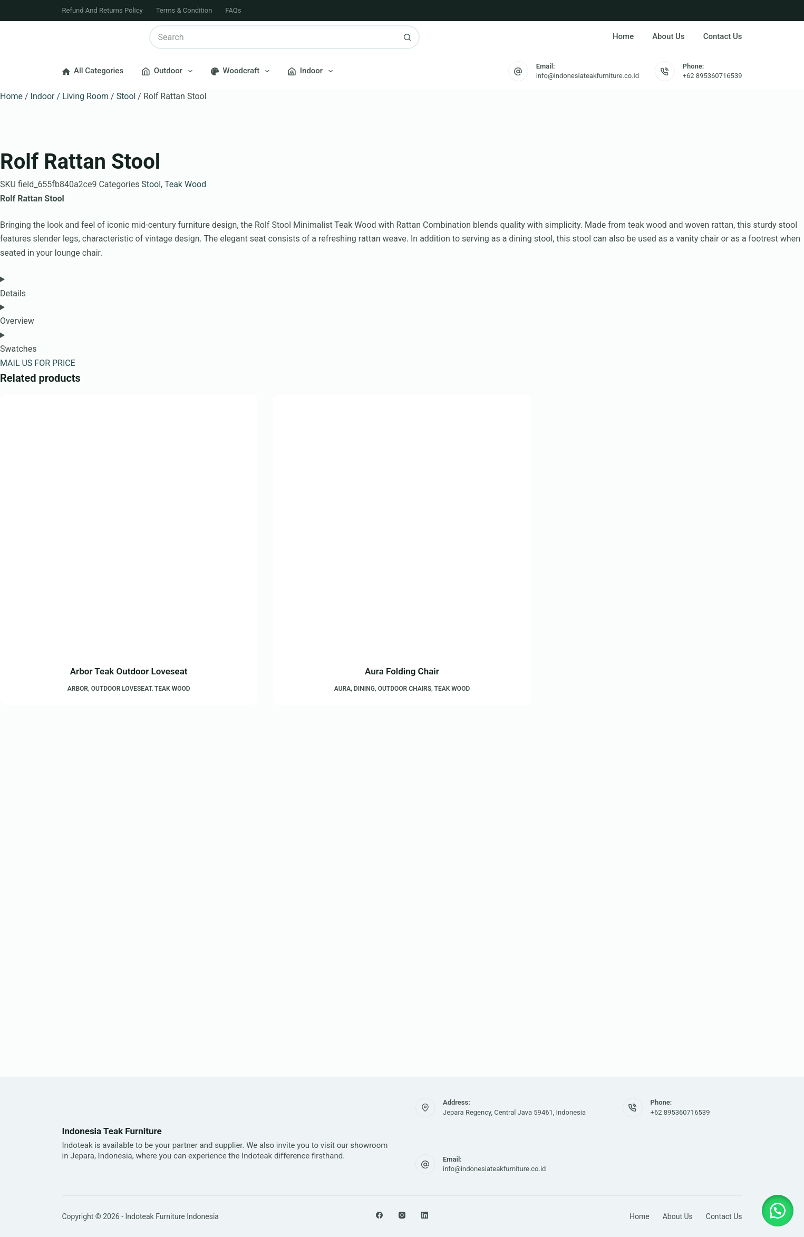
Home (623, 36)
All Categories (93, 70)
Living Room (85, 96)
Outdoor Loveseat (121, 688)
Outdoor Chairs (404, 688)
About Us (668, 36)
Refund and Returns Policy (102, 10)
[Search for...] (272, 37)
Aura (342, 688)
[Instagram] (402, 1215)
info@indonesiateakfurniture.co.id (587, 76)
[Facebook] (379, 1215)
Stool (126, 96)
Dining (364, 688)
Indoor (312, 71)
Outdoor (169, 71)
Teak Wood (185, 184)
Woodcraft (242, 71)
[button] (777, 1210)
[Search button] (408, 37)
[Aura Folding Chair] (401, 523)
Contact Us (722, 36)
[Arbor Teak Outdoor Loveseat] (128, 523)
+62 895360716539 (712, 76)
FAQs (233, 10)
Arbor (77, 688)
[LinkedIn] (424, 1215)
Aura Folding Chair (402, 671)
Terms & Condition (184, 10)
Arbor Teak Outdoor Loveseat (129, 671)
